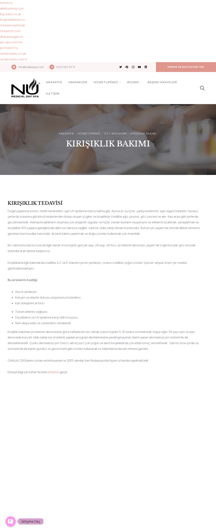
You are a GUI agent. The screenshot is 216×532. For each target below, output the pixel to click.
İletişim (52, 94)
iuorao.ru (6, 3)
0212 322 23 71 (65, 67)
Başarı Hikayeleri (162, 82)
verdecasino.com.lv (13, 59)
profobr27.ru (9, 48)
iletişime (53, 372)
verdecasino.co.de (13, 53)
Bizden (133, 82)
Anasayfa (54, 82)
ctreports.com (10, 31)
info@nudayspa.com (31, 67)
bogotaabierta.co (12, 19)
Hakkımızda (77, 82)
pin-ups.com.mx (11, 42)
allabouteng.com (12, 8)
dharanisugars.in (11, 37)
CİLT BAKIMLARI (115, 133)
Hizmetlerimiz (106, 82)
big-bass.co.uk (10, 14)
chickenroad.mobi (12, 25)
